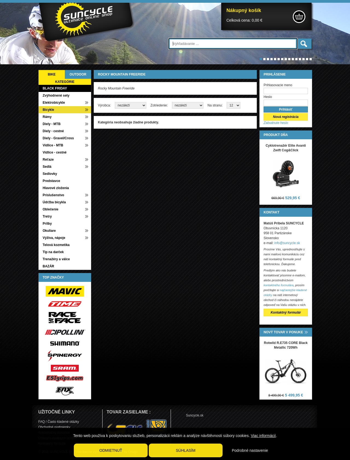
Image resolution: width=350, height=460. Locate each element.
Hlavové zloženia (56, 188)
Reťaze (48, 159)
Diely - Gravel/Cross (58, 138)
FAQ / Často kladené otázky (58, 422)
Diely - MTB (51, 124)
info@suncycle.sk (287, 243)
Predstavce (51, 181)
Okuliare (49, 231)
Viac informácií (263, 435)
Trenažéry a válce (56, 259)
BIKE (52, 74)
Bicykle (48, 110)
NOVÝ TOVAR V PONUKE (283, 332)
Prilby (47, 223)
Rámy (47, 117)
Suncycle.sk (194, 415)
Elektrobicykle (54, 103)
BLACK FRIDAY (55, 88)
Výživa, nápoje (54, 238)
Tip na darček (53, 252)
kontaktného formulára (278, 285)
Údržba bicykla (54, 202)
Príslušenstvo (53, 195)
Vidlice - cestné (54, 152)
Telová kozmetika (56, 245)
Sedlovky (50, 174)
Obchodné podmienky (54, 427)
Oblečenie (50, 209)
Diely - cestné (53, 131)
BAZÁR (48, 266)
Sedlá (47, 167)
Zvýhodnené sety (56, 95)
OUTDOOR (77, 74)
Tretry (47, 216)
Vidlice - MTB (53, 145)
